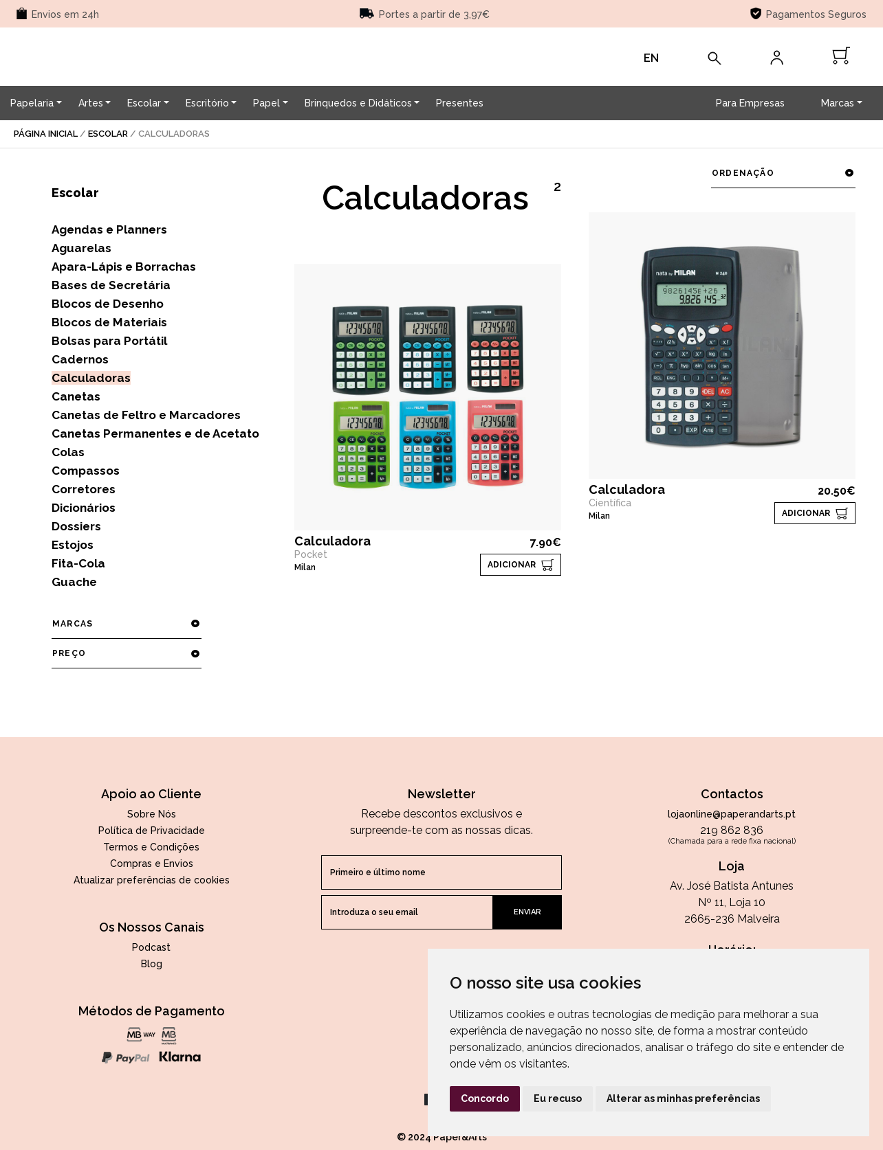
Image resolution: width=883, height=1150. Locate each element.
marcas (126, 624)
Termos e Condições (151, 847)
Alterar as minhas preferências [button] (683, 1098)
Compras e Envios (151, 863)
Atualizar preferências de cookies (152, 880)
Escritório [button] (207, 103)
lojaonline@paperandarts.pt (732, 814)
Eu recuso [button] (558, 1098)
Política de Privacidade (151, 830)
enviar (527, 911)
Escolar (108, 133)
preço (126, 653)
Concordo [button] (485, 1098)
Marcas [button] (837, 103)
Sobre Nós (151, 814)
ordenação (783, 173)
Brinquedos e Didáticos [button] (358, 103)
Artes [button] (90, 103)
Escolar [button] (144, 103)
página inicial (46, 133)
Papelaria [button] (32, 103)
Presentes (459, 103)
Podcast (151, 947)
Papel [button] (266, 103)
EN (651, 58)
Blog (151, 963)
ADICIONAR (512, 565)
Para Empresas (750, 103)
